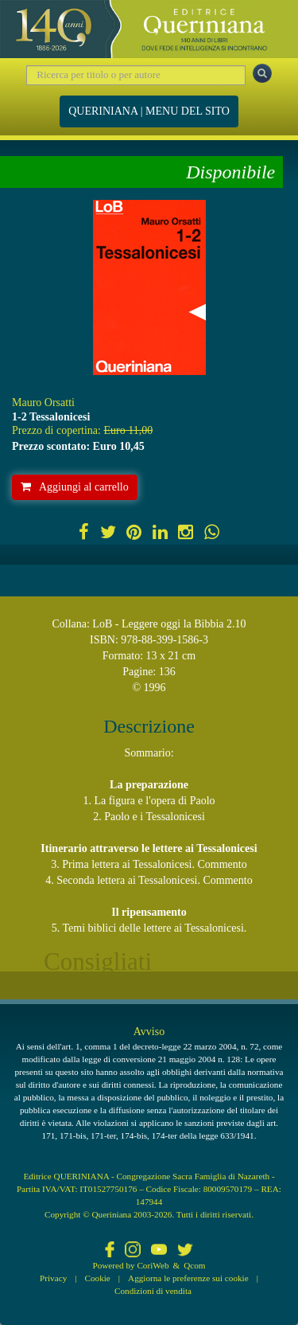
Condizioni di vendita (153, 1291)
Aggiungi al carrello (75, 487)
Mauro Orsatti (43, 402)
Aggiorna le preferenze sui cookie (188, 1278)
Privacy (53, 1278)
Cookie (97, 1278)
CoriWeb (152, 1265)
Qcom (194, 1265)
